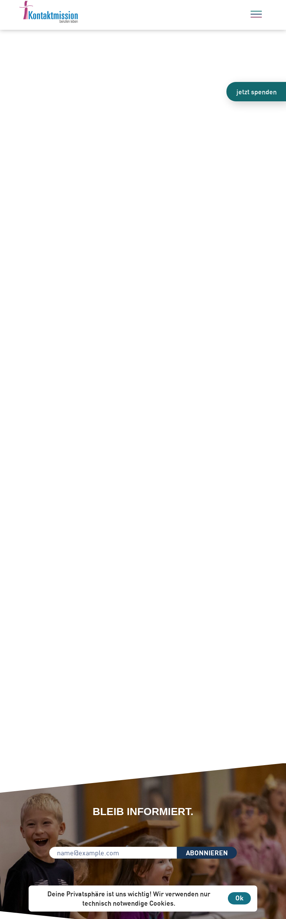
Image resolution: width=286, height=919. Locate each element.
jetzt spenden (256, 92)
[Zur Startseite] (69, 13)
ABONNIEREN (207, 853)
